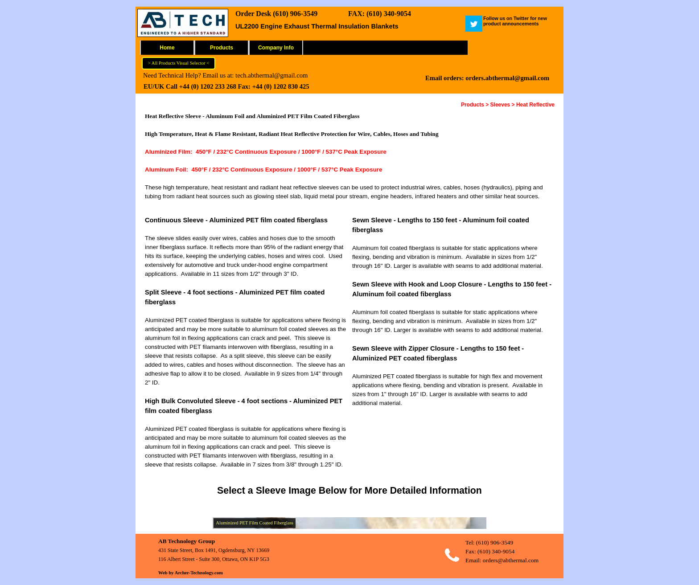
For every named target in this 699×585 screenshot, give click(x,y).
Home (167, 48)
